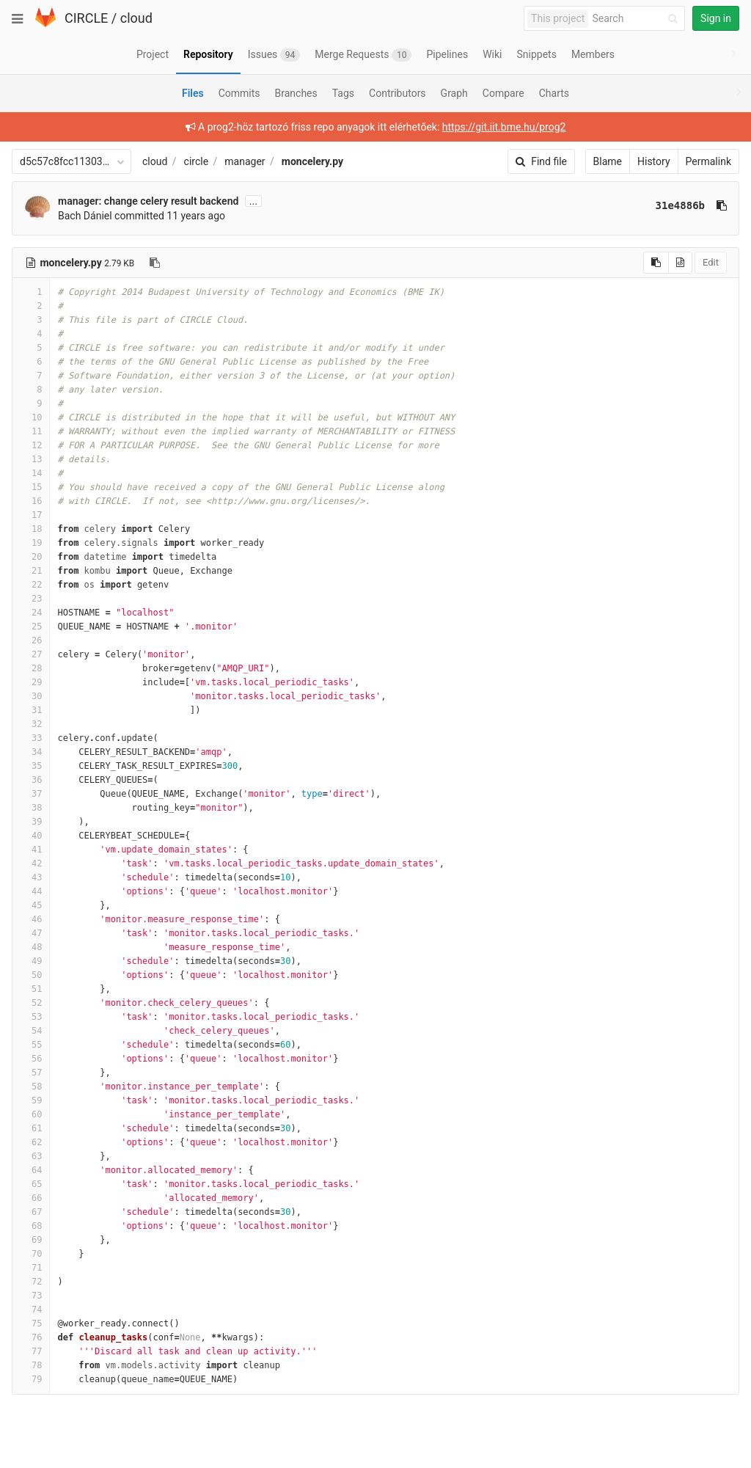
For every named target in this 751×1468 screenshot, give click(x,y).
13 (31, 459)
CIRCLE (86, 18)
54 (31, 1031)
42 (31, 863)
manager (244, 161)
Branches (296, 93)
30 (31, 696)
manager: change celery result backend (148, 201)
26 (31, 640)
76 (31, 1337)
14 (31, 473)
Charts (554, 93)
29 (31, 682)
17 (31, 515)
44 (31, 891)
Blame (607, 161)
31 (31, 710)
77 (31, 1351)
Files (193, 93)
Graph (454, 93)
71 (31, 1268)
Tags (343, 93)
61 (31, 1128)
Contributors (397, 93)
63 (31, 1156)
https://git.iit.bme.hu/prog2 (504, 127)
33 (31, 738)
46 (31, 919)
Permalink (708, 161)
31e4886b (680, 205)
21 (31, 571)
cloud (136, 18)
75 (31, 1323)
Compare (503, 93)
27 (31, 654)
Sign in (715, 18)
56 (31, 1058)
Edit (711, 262)
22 (31, 585)
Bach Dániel (85, 216)
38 (31, 808)
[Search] (637, 19)
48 (31, 947)
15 (31, 487)
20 (31, 557)
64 (31, 1170)
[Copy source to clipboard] (656, 263)
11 (31, 431)
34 (31, 752)
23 (31, 599)
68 (31, 1226)
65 (31, 1184)
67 (31, 1212)
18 (31, 529)
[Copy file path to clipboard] (155, 262)
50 (31, 975)
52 (31, 1003)
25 (31, 626)
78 (31, 1365)
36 (31, 780)
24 (31, 612)
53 (31, 1017)
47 (31, 933)
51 (31, 989)
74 (31, 1309)
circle (196, 161)
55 (31, 1045)
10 (31, 417)
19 (31, 543)
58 (31, 1086)
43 (31, 877)
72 (31, 1282)
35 (31, 766)
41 (31, 849)
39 (31, 822)
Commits (239, 93)
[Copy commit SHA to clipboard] (722, 205)
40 (31, 835)
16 (31, 501)
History (653, 161)
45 (31, 905)
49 (31, 961)
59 (31, 1100)
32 (31, 724)
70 (31, 1254)
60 (31, 1114)
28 (31, 668)
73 (31, 1295)
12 (31, 445)
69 (31, 1240)
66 (31, 1198)
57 (31, 1072)
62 (31, 1142)
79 (31, 1379)
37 (31, 794)
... (253, 201)
